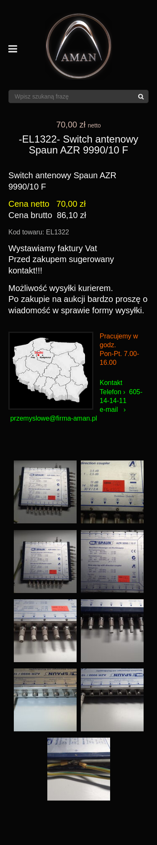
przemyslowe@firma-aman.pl (53, 418)
